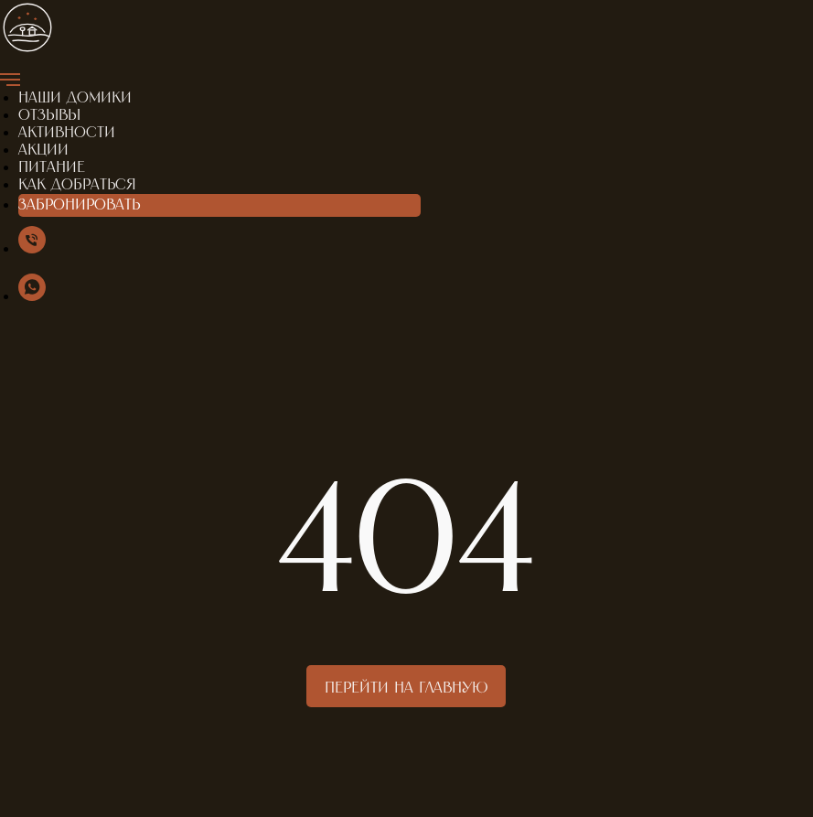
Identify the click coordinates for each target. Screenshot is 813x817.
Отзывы (49, 115)
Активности (66, 132)
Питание (51, 167)
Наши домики (75, 98)
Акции (43, 150)
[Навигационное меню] (10, 79)
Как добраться (77, 184)
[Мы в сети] (32, 248)
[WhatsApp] (32, 296)
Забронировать (79, 205)
